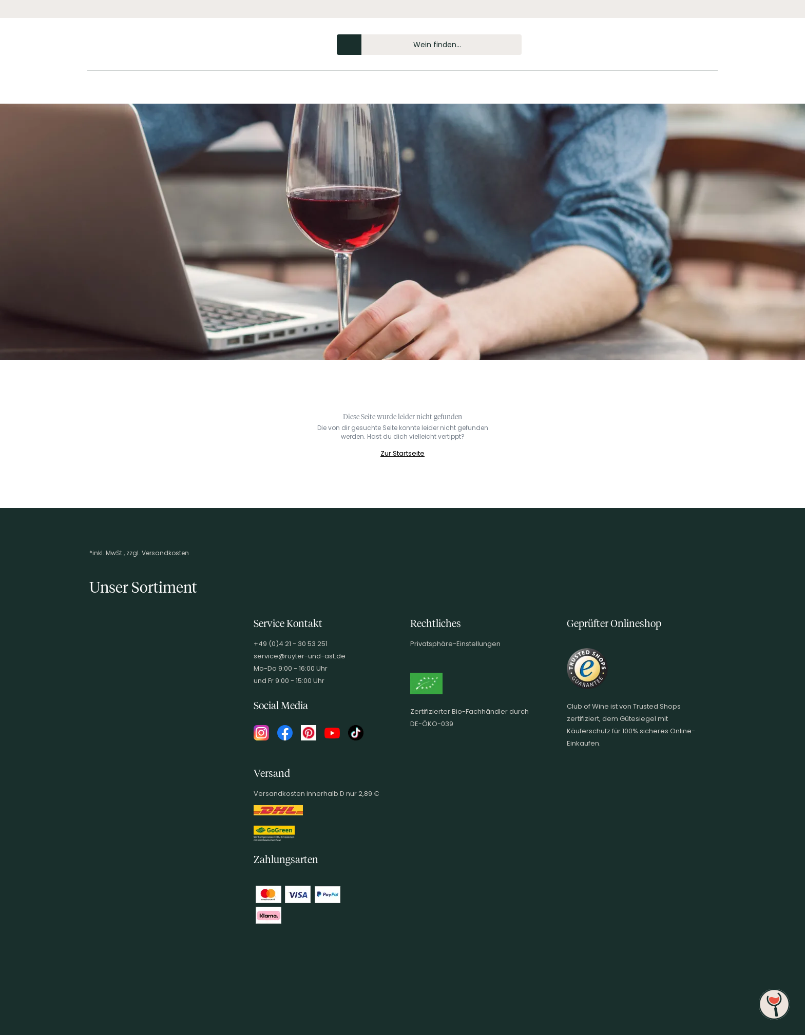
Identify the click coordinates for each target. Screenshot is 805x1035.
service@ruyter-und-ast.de (300, 656)
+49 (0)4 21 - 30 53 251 (291, 644)
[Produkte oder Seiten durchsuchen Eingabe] (429, 44)
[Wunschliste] (684, 44)
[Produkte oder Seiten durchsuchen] (349, 44)
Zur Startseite (402, 453)
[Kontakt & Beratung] (649, 44)
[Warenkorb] (701, 44)
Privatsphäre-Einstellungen (455, 644)
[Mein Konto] (666, 44)
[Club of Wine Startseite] (150, 47)
